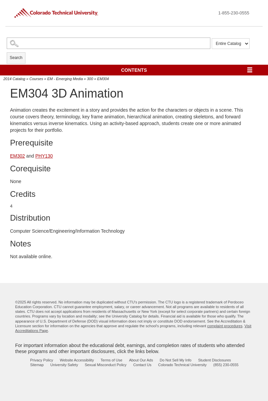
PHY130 (44, 156)
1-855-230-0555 (233, 12)
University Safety (64, 365)
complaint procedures (224, 326)
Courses (36, 79)
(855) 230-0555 (226, 365)
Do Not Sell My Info (176, 360)
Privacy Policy (41, 360)
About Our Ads (141, 360)
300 (90, 79)
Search (16, 57)
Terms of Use (111, 360)
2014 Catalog (14, 79)
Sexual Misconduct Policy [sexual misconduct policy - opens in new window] (106, 365)
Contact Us (142, 365)
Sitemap (37, 365)
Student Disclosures (214, 360)
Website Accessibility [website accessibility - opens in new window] (77, 360)
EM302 (17, 156)
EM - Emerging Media (65, 79)
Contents (134, 70)
